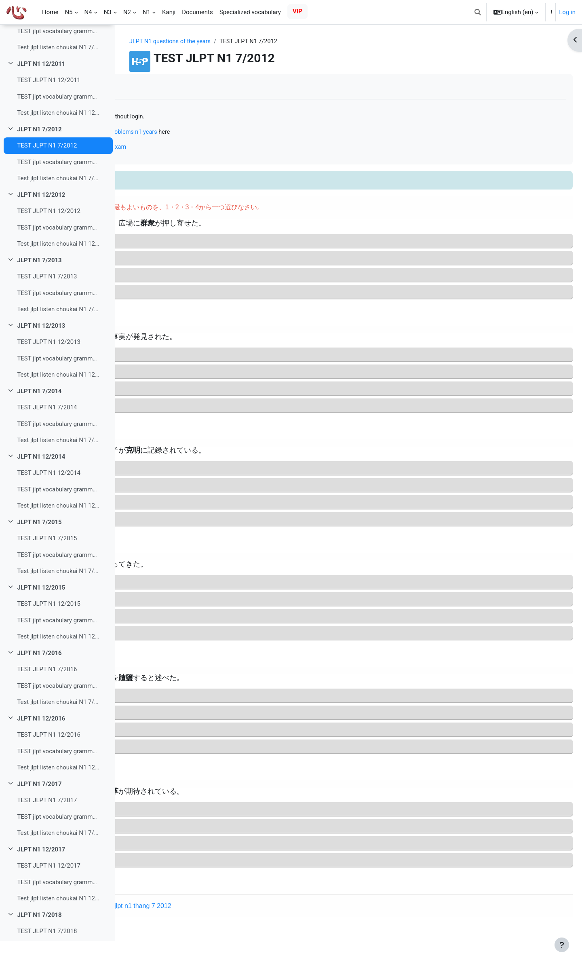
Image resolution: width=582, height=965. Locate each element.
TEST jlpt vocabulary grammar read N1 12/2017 (58, 906)
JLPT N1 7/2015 (39, 546)
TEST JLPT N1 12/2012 (48, 234)
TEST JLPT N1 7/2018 (47, 955)
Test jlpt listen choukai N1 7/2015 (58, 594)
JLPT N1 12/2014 (41, 480)
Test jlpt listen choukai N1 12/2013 (58, 398)
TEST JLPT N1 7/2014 (47, 431)
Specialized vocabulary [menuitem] (250, 12)
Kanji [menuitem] (168, 12)
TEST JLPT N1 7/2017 (47, 824)
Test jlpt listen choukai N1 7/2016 (58, 725)
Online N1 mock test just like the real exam (194, 148)
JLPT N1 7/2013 (39, 284)
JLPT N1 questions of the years (223, 41)
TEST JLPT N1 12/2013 (48, 365)
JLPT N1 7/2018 (39, 938)
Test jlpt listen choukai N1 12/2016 (58, 791)
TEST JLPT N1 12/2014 (48, 496)
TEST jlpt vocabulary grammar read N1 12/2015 (58, 644)
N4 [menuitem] (88, 12)
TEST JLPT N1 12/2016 (48, 758)
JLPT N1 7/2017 (39, 807)
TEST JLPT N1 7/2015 (47, 562)
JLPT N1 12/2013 (41, 349)
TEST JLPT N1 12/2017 (48, 889)
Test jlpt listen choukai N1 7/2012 (58, 202)
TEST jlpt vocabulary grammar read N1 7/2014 (58, 447)
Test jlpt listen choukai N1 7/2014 (58, 464)
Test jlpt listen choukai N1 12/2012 (58, 267)
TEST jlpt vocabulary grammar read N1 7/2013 (58, 316)
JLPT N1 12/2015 (41, 611)
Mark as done (157, 87)
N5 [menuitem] (68, 12)
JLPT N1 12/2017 (41, 873)
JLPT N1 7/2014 (39, 415)
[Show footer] (562, 945)
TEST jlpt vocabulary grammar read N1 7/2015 (58, 578)
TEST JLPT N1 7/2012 (47, 169)
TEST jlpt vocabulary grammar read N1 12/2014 (58, 513)
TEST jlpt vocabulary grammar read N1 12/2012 (58, 251)
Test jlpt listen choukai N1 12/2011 (58, 136)
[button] (478, 12)
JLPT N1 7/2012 (39, 153)
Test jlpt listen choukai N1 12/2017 (58, 922)
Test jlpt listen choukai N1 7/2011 (58, 71)
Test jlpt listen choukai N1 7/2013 (58, 333)
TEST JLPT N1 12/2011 (48, 103)
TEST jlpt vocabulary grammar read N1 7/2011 (58, 55)
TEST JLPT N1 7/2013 (47, 300)
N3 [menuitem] (108, 12)
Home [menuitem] (50, 12)
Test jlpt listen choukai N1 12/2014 (58, 529)
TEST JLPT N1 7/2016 (47, 693)
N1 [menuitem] (146, 12)
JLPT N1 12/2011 (41, 87)
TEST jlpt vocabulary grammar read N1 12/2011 (58, 120)
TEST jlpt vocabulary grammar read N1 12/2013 (58, 382)
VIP (297, 11)
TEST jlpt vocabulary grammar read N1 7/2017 (58, 840)
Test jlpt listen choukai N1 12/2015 (58, 660)
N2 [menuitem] (127, 12)
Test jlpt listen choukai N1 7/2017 (58, 856)
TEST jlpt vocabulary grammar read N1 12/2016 (58, 775)
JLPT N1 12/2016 (41, 742)
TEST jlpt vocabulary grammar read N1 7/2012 (58, 186)
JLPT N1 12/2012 (41, 218)
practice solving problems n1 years (237, 132)
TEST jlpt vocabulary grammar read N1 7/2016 (58, 709)
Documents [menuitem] (197, 12)
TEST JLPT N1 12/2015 (48, 627)
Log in (567, 12)
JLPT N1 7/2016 (39, 677)
